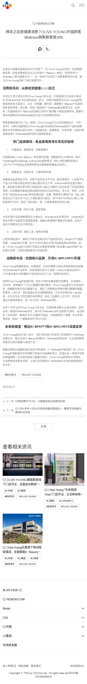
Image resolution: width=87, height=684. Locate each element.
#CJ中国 (9, 491)
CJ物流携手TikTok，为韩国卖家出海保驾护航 (40, 401)
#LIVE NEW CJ (12, 590)
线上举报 (9, 665)
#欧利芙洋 (10, 374)
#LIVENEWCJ (66, 501)
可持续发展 (10, 645)
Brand (6, 608)
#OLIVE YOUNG (31, 374)
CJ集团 (7, 636)
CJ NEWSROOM (14, 599)
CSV (5, 617)
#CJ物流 (34, 558)
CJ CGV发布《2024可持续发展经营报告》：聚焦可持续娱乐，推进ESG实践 (49, 410)
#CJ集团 (22, 491)
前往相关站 (77, 665)
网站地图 (23, 665)
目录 (43, 426)
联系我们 (36, 665)
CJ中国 (7, 627)
